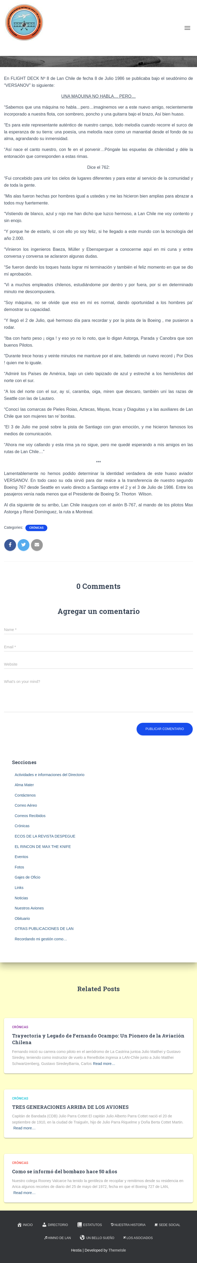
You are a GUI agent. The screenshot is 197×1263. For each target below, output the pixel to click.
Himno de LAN (57, 1238)
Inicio (25, 1224)
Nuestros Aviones (29, 908)
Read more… (104, 1063)
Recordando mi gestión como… (41, 939)
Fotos (19, 867)
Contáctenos (25, 795)
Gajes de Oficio (27, 877)
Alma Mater (24, 785)
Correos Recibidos (30, 816)
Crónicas (36, 527)
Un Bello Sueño (97, 1237)
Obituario (22, 918)
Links (19, 887)
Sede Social (167, 1225)
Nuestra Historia (128, 1225)
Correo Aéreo (26, 805)
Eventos (21, 857)
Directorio (55, 1224)
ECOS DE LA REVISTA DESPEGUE (45, 836)
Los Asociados (138, 1238)
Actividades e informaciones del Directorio (49, 775)
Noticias (21, 898)
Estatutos (89, 1224)
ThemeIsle (117, 1250)
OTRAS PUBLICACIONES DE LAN (44, 928)
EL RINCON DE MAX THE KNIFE (43, 846)
